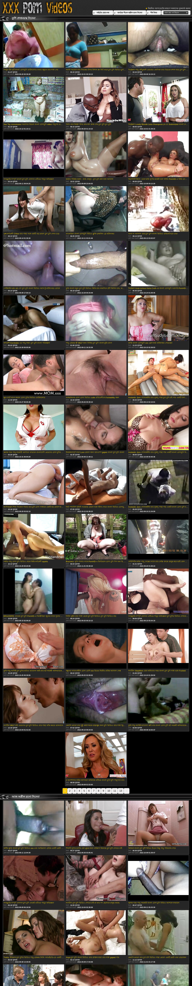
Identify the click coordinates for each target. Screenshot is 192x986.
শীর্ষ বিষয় (153, 13)
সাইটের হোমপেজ (103, 13)
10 (108, 791)
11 (114, 791)
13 (120, 791)
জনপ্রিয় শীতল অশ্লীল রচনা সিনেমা (129, 13)
